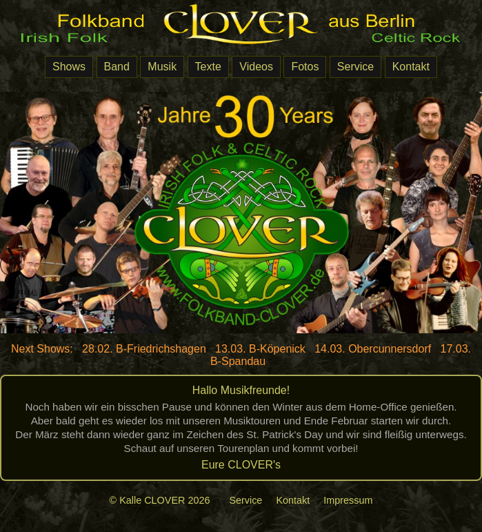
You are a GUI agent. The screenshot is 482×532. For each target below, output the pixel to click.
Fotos (305, 66)
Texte (208, 66)
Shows (69, 66)
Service (355, 66)
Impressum (347, 500)
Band (117, 66)
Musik (162, 66)
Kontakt (411, 66)
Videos (256, 66)
